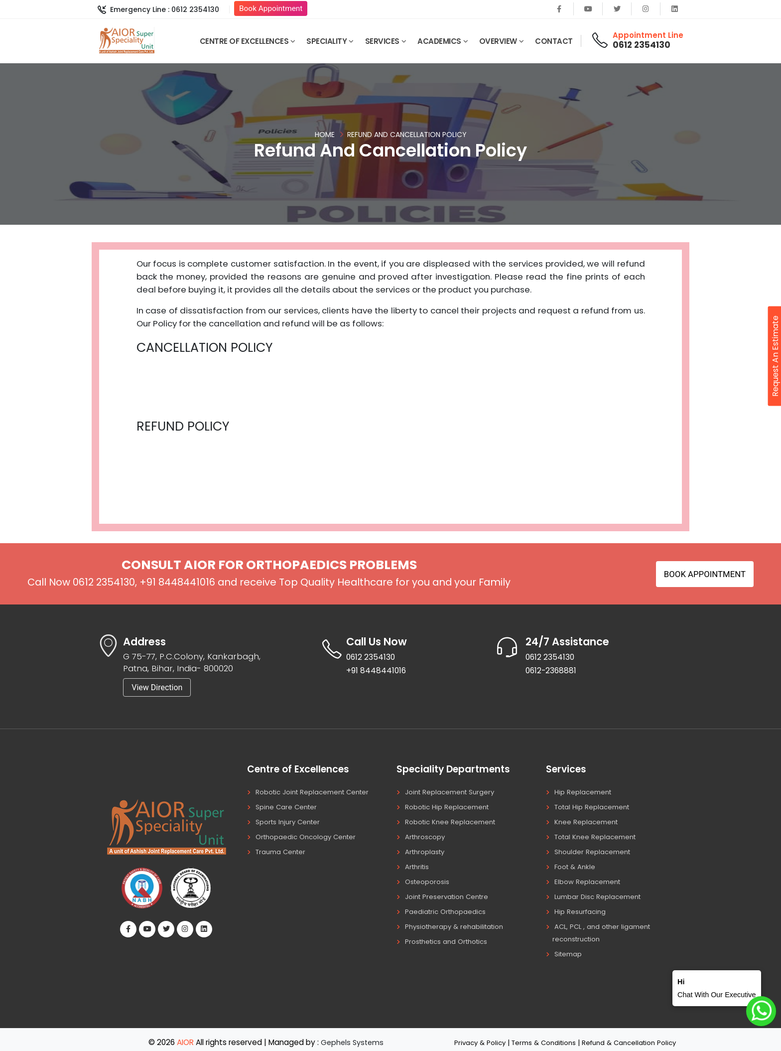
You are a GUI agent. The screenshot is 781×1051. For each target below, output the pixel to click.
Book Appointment (270, 8)
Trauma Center (283, 850)
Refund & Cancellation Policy (632, 1037)
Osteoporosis (428, 879)
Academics (439, 41)
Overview (498, 41)
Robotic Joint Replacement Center (316, 792)
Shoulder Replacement (594, 850)
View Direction (156, 687)
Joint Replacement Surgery (452, 792)
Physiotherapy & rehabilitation (457, 922)
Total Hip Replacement (594, 806)
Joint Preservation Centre (449, 893)
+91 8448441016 (177, 582)
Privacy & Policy (474, 1037)
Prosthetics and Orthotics (449, 936)
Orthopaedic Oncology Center (309, 835)
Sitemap (569, 948)
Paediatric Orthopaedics (447, 907)
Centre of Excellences (244, 41)
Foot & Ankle (576, 864)
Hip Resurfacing (581, 907)
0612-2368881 (554, 672)
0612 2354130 (641, 45)
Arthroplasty (426, 850)
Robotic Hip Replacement (449, 806)
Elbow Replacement (588, 879)
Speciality (326, 41)
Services (382, 41)
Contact (554, 41)
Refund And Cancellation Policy (407, 135)
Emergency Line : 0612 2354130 (158, 9)
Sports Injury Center (290, 821)
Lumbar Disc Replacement (600, 893)
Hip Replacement (584, 792)
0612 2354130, (105, 582)
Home (325, 135)
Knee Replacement (587, 821)
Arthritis (418, 864)
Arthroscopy (426, 835)
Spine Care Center (288, 806)
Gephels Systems (352, 1036)
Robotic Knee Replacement (452, 821)
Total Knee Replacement (597, 835)
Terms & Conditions (541, 1037)
